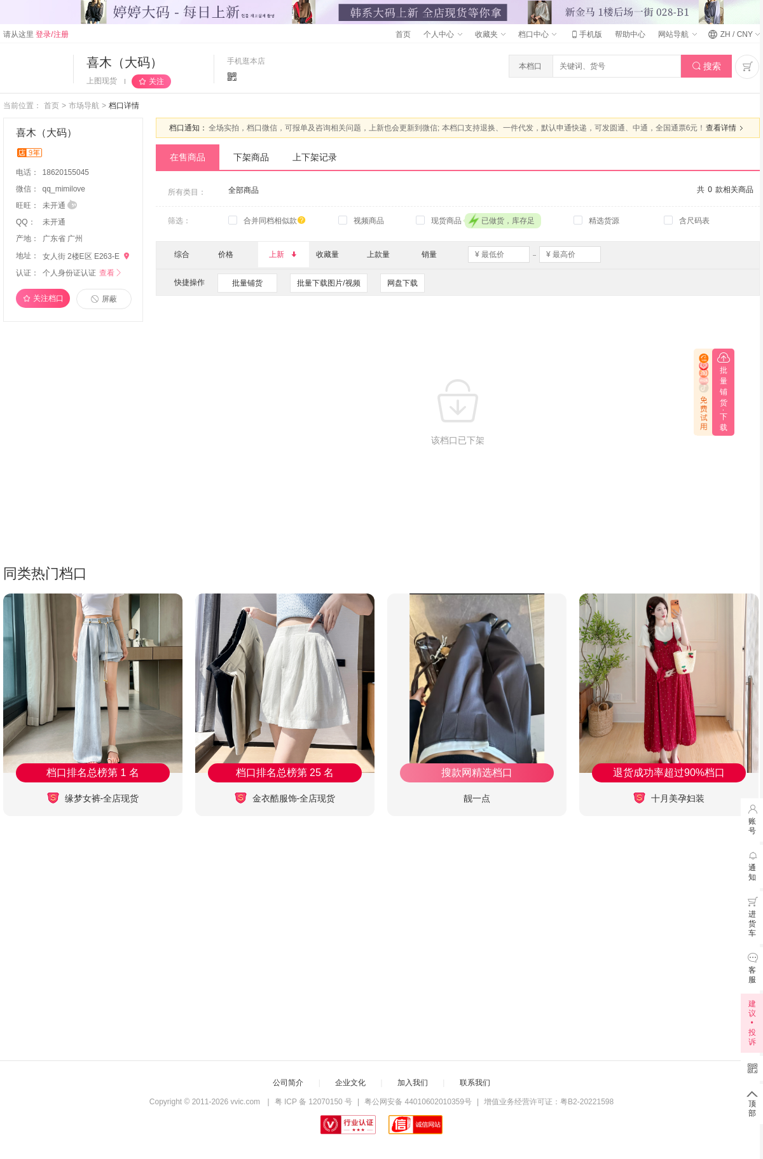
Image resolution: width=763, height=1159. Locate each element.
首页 (403, 34)
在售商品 (187, 157)
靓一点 (477, 798)
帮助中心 (630, 34)
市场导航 (84, 105)
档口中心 (537, 34)
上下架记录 (314, 157)
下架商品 (251, 157)
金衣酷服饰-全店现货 (285, 798)
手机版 (585, 34)
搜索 (707, 66)
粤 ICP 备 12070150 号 (314, 1101)
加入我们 (412, 1082)
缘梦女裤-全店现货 (93, 798)
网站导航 (677, 34)
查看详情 (726, 127)
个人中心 (442, 34)
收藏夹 (490, 34)
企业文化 (350, 1082)
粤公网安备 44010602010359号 (418, 1101)
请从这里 (36, 34)
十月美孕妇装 (669, 798)
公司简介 (288, 1082)
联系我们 (475, 1082)
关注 (156, 81)
